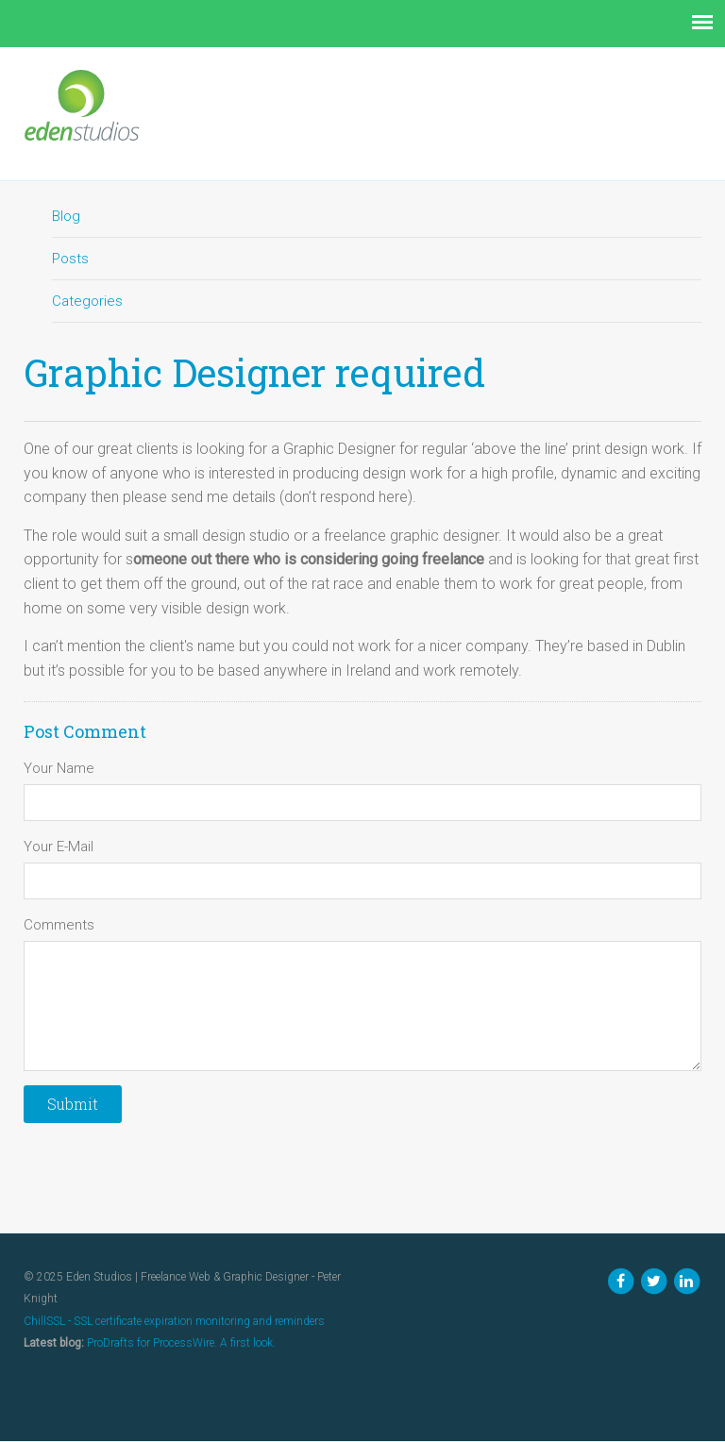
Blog (66, 216)
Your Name (59, 768)
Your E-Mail (58, 846)
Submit (72, 1104)
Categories (87, 301)
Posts (70, 258)
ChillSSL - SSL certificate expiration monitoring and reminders (174, 1321)
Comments (59, 924)
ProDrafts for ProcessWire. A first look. (181, 1343)
